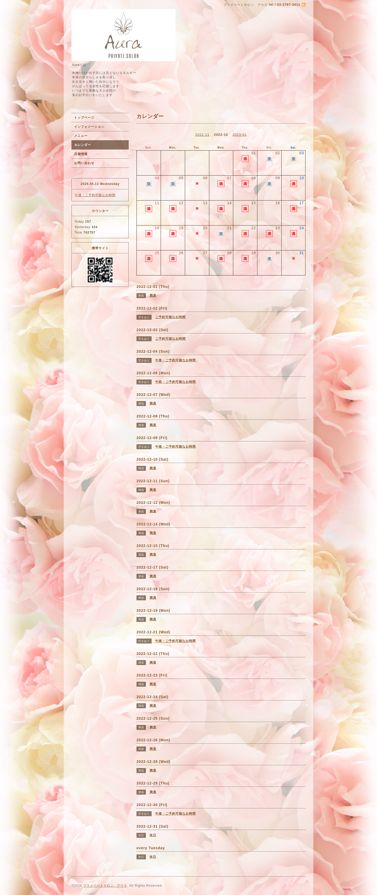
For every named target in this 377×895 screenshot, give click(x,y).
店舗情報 (81, 154)
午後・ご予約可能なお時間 (95, 195)
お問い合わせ (84, 163)
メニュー (81, 136)
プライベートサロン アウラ (105, 885)
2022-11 (202, 135)
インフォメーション (89, 126)
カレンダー (82, 145)
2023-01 (240, 135)
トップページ (84, 117)
